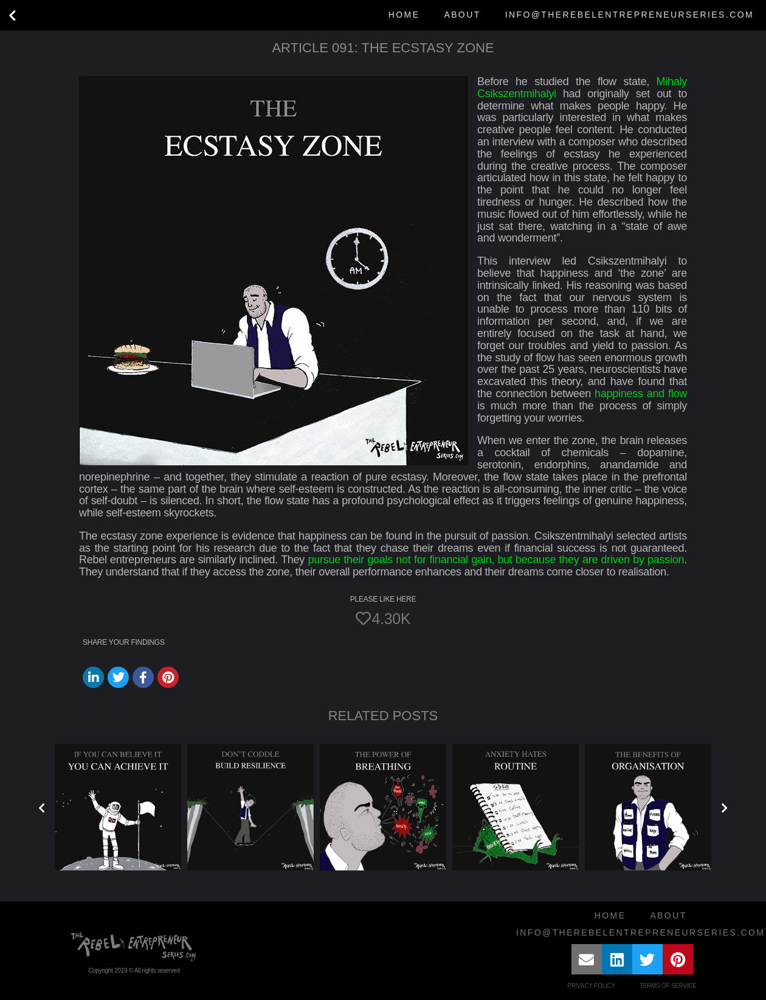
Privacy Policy (591, 985)
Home (404, 14)
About (462, 14)
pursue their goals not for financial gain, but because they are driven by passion (496, 560)
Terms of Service (668, 985)
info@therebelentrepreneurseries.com (629, 14)
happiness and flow (641, 393)
